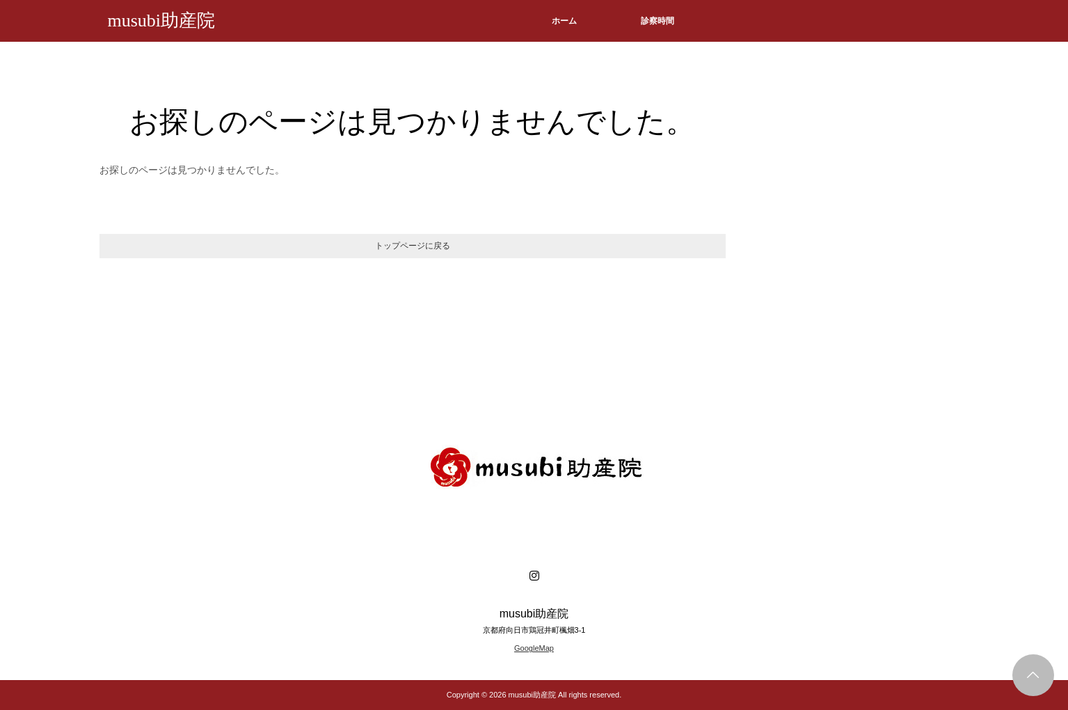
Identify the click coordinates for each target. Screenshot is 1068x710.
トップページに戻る (412, 246)
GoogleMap (534, 648)
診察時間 (657, 21)
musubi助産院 (162, 20)
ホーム (564, 21)
